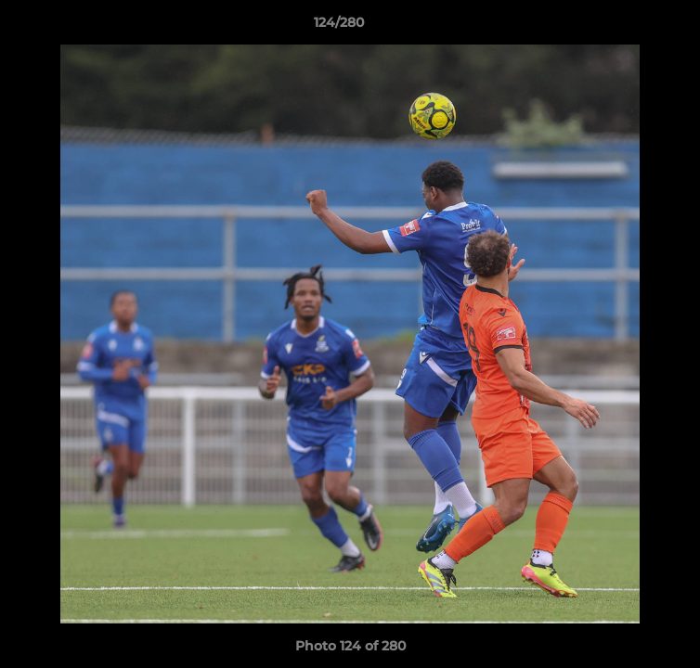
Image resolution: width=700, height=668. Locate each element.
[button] (633, 27)
